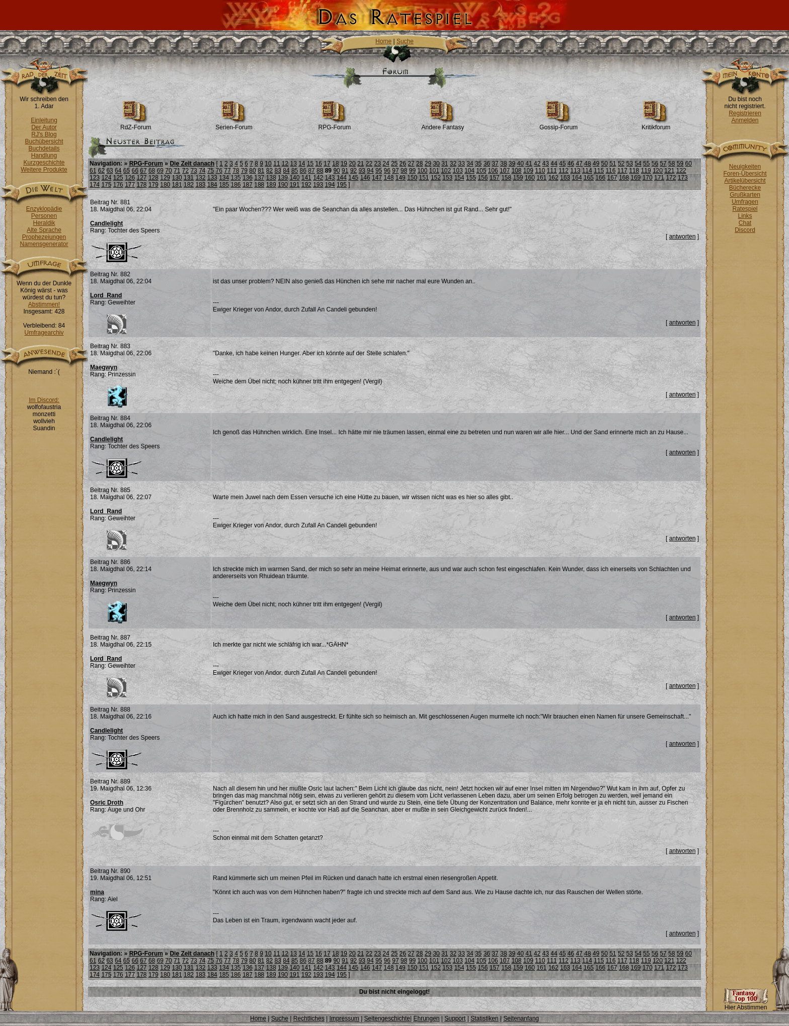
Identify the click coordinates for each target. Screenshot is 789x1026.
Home (383, 41)
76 (219, 170)
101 (434, 170)
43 (545, 163)
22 (369, 163)
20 (352, 163)
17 (327, 163)
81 (261, 170)
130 (177, 177)
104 (469, 170)
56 (655, 163)
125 (118, 177)
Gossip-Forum (558, 124)
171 (659, 177)
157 (495, 177)
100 (422, 170)
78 (235, 170)
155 (471, 177)
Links (745, 215)
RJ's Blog (43, 134)
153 (447, 177)
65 (126, 170)
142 (318, 177)
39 (512, 163)
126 (130, 177)
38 (503, 163)
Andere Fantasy (443, 124)
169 (635, 177)
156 (483, 177)
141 (306, 177)
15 (310, 163)
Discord (745, 229)
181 (177, 184)
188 (259, 184)
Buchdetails (43, 148)
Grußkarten (745, 194)
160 (530, 177)
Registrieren (745, 113)
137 (259, 177)
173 (683, 177)
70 (168, 170)
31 (444, 163)
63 (109, 170)
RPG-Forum (335, 124)
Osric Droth (106, 802)
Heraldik (44, 222)
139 (283, 177)
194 (330, 184)
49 (596, 163)
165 (589, 177)
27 (411, 163)
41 (528, 163)
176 (118, 184)
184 (212, 184)
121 (669, 170)
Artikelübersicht (744, 180)
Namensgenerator (44, 244)
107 (505, 170)
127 (142, 177)
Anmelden (744, 120)
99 (412, 170)
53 (629, 163)
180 (165, 184)
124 (106, 177)
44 (553, 163)
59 (680, 163)
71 (177, 170)
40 (520, 163)
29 (428, 163)
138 (271, 177)
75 (210, 170)
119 (646, 170)
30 (436, 163)
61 (93, 170)
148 (388, 177)
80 (252, 170)
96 (387, 170)
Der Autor (44, 127)
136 (248, 177)
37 (495, 163)
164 (577, 177)
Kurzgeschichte (43, 162)
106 (493, 170)
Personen (44, 215)
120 (658, 170)
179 (153, 184)
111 (552, 170)
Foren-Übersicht (744, 173)
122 (681, 170)
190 (283, 184)
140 (294, 177)
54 (638, 163)
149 (401, 177)
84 (286, 170)
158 (506, 177)
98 (404, 170)
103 (458, 170)
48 (587, 163)
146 (365, 177)
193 (318, 184)
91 (345, 170)
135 (236, 177)
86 (303, 170)
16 (318, 163)
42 (537, 163)
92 (353, 170)
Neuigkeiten (745, 166)
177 (130, 184)
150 (412, 177)
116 (610, 170)
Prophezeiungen (44, 237)
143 (330, 177)
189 (271, 184)
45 (562, 163)
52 (621, 163)
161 (541, 177)
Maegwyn (103, 367)
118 (634, 170)
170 (648, 177)
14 (301, 163)
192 (306, 184)
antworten (682, 236)
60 (688, 163)
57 (663, 163)
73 (193, 170)
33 (461, 163)
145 (353, 177)
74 (202, 170)
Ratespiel (744, 208)
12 (285, 163)
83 (277, 170)
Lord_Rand (106, 295)
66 (135, 170)
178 (142, 184)
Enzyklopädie (44, 208)
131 (189, 177)
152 (436, 177)
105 (481, 170)
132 (200, 177)
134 (224, 177)
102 (446, 170)
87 (311, 170)
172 (671, 177)
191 (294, 184)
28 (419, 163)
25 (394, 163)
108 (516, 170)
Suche (405, 41)
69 (160, 170)
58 (671, 163)
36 (487, 163)
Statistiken (484, 1018)
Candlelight (106, 223)
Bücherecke (745, 187)
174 (95, 184)
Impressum (344, 1018)
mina (97, 892)
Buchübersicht (44, 141)
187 (248, 184)
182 (189, 184)
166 (600, 177)
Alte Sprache (44, 229)
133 (212, 177)
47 (579, 163)
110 (540, 170)
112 (564, 170)
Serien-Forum (233, 124)
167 (612, 177)
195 (342, 184)
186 (236, 184)
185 (224, 184)
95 (378, 170)
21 (360, 163)
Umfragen (745, 201)
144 (342, 177)
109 (528, 170)
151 (424, 177)
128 (153, 177)
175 (106, 184)
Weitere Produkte (44, 169)
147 (377, 177)
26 (403, 163)
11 (276, 163)
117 (622, 170)
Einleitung (44, 120)
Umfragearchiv (43, 332)
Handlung (44, 155)
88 (320, 170)
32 (453, 163)
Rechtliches (309, 1018)
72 (185, 170)
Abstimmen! (44, 304)
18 (335, 163)
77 (227, 170)
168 (624, 177)
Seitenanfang (521, 1018)
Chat (745, 222)
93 (362, 170)
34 (469, 163)
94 (370, 170)
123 (95, 177)
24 (385, 163)
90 (336, 170)
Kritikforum (656, 124)
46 (571, 163)
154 (459, 177)
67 (143, 170)
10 (268, 163)
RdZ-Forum (135, 124)
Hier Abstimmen (746, 1004)
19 (344, 163)
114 (587, 170)
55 (646, 163)
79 (244, 170)
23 (377, 163)
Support (454, 1018)
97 (395, 170)
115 (599, 170)
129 (165, 177)
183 (200, 184)
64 (118, 170)
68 (151, 170)
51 (612, 163)
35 (478, 163)
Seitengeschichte (387, 1018)
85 (294, 170)
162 (553, 177)
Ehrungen (426, 1018)
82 (269, 170)
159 (518, 177)
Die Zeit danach (192, 163)
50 (604, 163)
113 (575, 170)
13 (293, 163)
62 (101, 170)
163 (565, 177)
